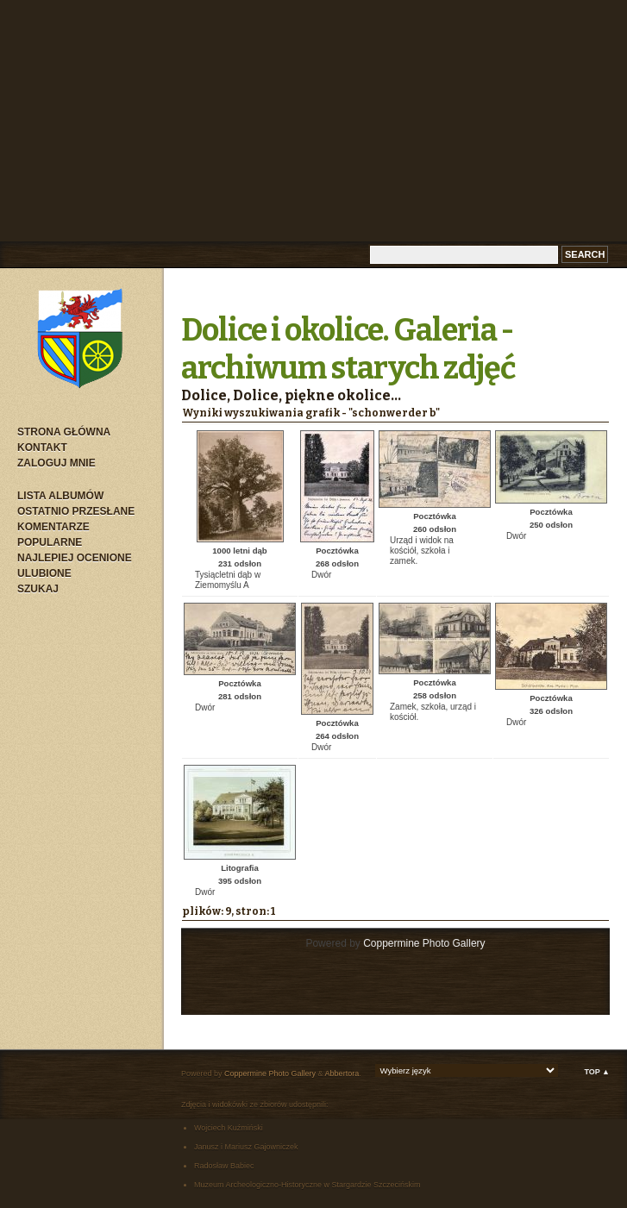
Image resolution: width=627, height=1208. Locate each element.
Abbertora (342, 1073)
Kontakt (42, 447)
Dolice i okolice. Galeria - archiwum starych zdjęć (348, 349)
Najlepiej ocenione (74, 558)
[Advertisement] (313, 120)
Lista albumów (60, 496)
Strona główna (63, 432)
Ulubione (44, 573)
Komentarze (53, 527)
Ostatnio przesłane (76, 511)
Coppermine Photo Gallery (424, 943)
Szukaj (38, 589)
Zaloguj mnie (56, 463)
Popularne (49, 542)
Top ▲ (597, 1071)
